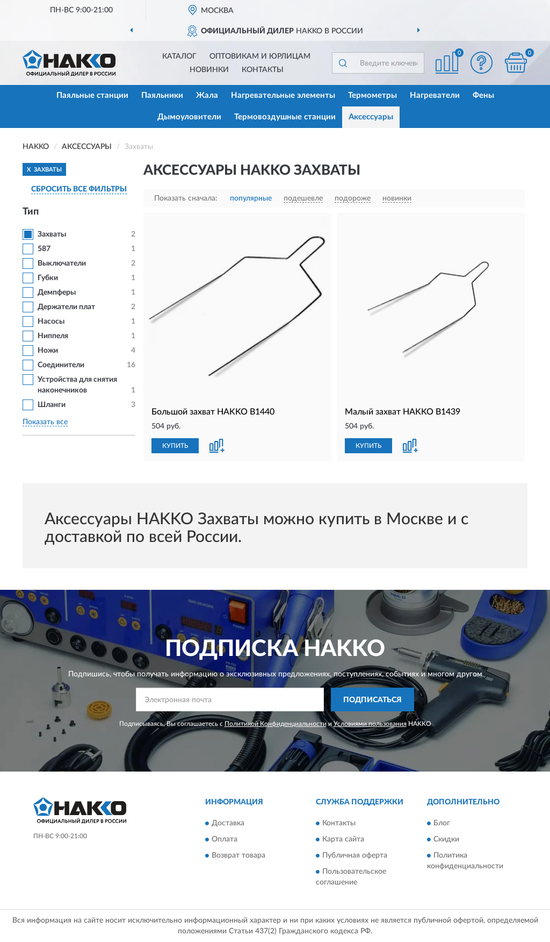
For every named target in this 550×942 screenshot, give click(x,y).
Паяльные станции (92, 95)
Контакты (263, 70)
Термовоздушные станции (285, 117)
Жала (207, 95)
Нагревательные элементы (283, 95)
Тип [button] (31, 212)
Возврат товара (238, 855)
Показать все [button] (45, 422)
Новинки (209, 70)
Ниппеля (53, 336)
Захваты (52, 234)
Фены (483, 95)
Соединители (61, 365)
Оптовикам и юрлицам (259, 56)
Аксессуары (371, 117)
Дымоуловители (189, 117)
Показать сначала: (186, 198)
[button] (481, 63)
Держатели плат (66, 307)
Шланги (52, 405)
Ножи (48, 350)
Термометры (372, 95)
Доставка (228, 823)
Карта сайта (343, 839)
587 (44, 249)
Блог (441, 823)
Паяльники (162, 95)
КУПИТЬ (175, 446)
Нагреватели (435, 95)
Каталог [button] (179, 56)
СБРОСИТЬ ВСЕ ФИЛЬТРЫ (79, 189)
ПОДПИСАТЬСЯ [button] (372, 700)
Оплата (224, 839)
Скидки (446, 839)
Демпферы (57, 292)
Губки (48, 278)
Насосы (51, 321)
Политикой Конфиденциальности (276, 723)
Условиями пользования (370, 723)
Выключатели (62, 263)
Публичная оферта (354, 855)
